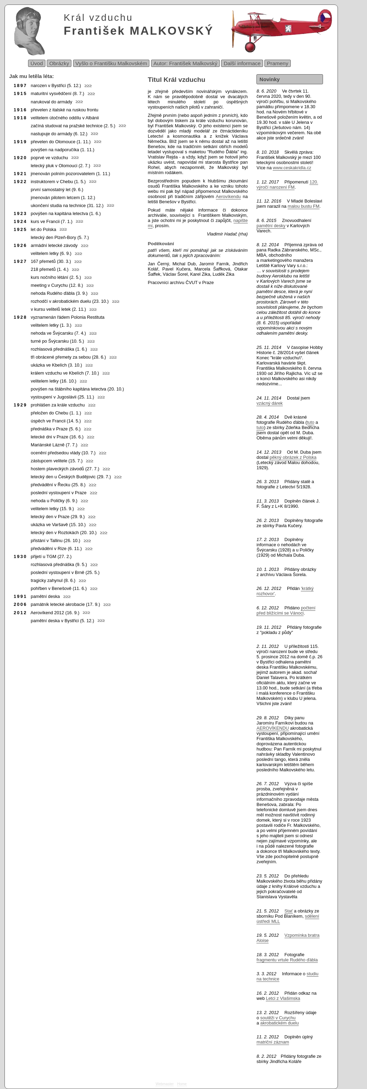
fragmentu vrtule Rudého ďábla (286, 959)
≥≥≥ (86, 85)
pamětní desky (270, 225)
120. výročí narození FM (287, 184)
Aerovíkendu (228, 196)
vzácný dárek (269, 403)
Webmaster (165, 1084)
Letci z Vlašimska (283, 998)
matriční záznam (272, 1042)
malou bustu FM (304, 206)
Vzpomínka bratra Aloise (287, 938)
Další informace (242, 63)
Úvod (36, 63)
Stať (289, 911)
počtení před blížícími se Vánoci (285, 610)
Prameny (277, 63)
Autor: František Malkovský (185, 63)
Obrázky (59, 63)
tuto (310, 422)
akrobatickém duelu (279, 1023)
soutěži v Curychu (278, 1017)
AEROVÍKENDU (272, 728)
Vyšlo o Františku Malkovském (111, 63)
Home (181, 1084)
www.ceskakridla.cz (292, 167)
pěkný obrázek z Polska (293, 457)
